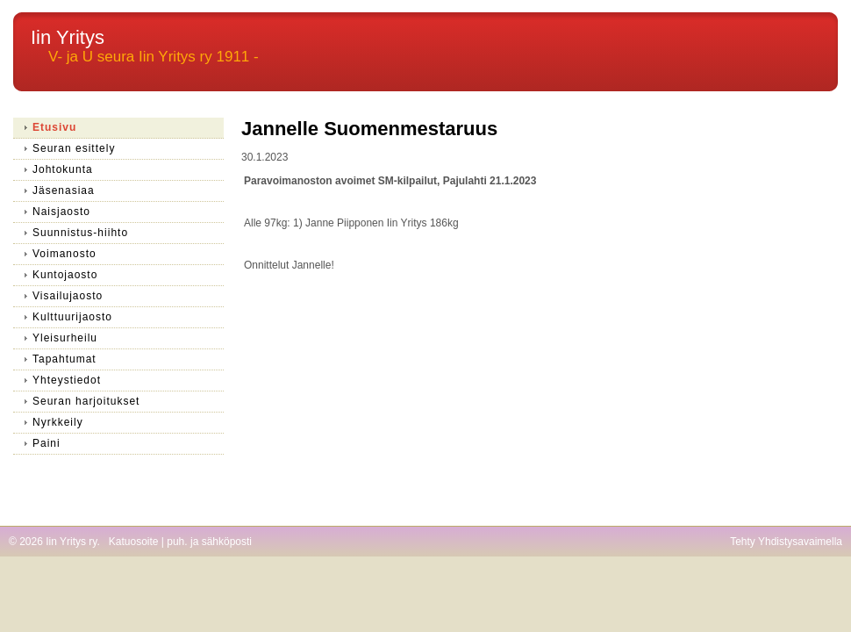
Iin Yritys (67, 37)
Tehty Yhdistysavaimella (786, 541)
